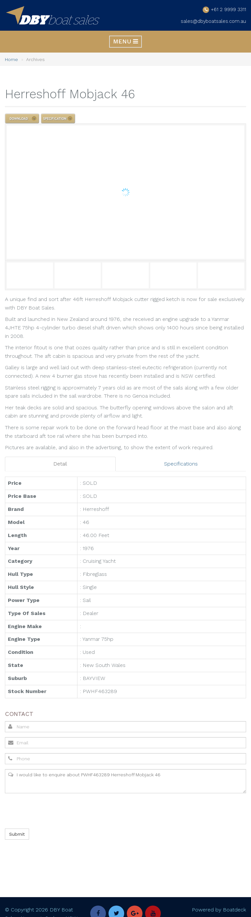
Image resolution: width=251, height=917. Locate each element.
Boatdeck (234, 910)
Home (11, 60)
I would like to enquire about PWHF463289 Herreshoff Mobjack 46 (125, 781)
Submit (17, 834)
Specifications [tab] (181, 464)
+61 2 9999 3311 (227, 10)
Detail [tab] (60, 464)
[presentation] (54, 811)
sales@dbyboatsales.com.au (212, 21)
